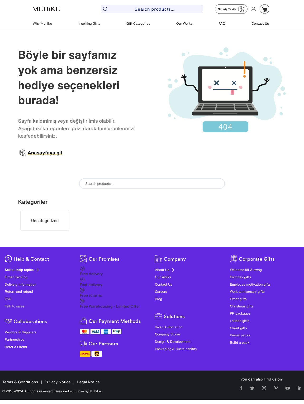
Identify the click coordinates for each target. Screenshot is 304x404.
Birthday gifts (240, 276)
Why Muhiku (42, 23)
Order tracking (16, 276)
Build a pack (239, 342)
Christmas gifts (241, 306)
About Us (164, 269)
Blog (158, 298)
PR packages (240, 313)
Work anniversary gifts (247, 291)
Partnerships (14, 339)
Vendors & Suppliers (20, 332)
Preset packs (240, 335)
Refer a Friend (16, 346)
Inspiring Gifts (89, 23)
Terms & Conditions (20, 382)
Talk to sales (14, 306)
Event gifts (238, 298)
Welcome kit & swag (246, 269)
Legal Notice (88, 382)
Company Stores (167, 334)
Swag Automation (168, 327)
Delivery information (20, 284)
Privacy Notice (58, 382)
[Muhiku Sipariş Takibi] (231, 9)
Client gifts (238, 327)
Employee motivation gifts (250, 284)
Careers (161, 291)
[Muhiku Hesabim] (253, 9)
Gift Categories (138, 23)
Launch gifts (239, 320)
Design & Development (172, 341)
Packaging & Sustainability (176, 348)
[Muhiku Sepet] (264, 9)
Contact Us (260, 23)
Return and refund (19, 291)
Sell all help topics (22, 269)
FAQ (221, 23)
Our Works (184, 23)
